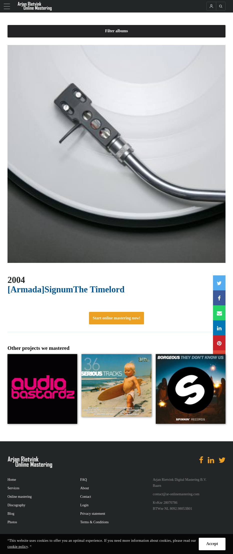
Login (84, 505)
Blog (11, 514)
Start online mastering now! (116, 318)
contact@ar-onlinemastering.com (176, 494)
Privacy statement (92, 514)
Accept (212, 544)
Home (12, 480)
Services (13, 488)
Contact (85, 497)
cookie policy (18, 547)
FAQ (83, 480)
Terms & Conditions (94, 522)
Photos (12, 522)
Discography (17, 505)
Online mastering (20, 497)
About (84, 488)
